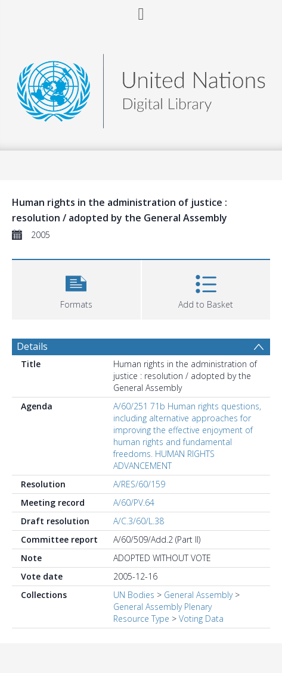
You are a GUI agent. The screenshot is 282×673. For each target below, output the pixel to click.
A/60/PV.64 (133, 502)
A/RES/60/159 (139, 484)
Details (32, 346)
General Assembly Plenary (162, 606)
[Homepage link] (141, 88)
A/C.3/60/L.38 (138, 521)
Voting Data (201, 618)
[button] (76, 288)
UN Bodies (133, 594)
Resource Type (141, 618)
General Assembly (198, 594)
